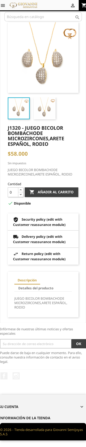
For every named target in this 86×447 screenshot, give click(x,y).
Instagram (16, 375)
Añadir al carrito (51, 192)
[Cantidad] (13, 192)
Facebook (3, 375)
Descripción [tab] (27, 280)
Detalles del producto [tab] (35, 288)
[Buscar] (43, 16)
